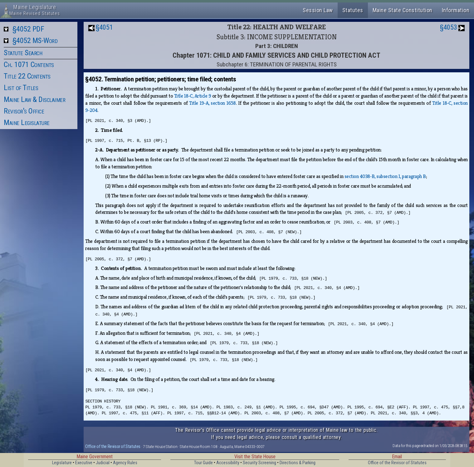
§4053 (448, 27)
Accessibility (227, 462)
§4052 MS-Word (35, 40)
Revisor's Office (24, 111)
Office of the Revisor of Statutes (112, 446)
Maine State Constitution (402, 10)
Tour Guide (203, 462)
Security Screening (259, 462)
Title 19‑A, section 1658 (212, 103)
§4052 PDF (28, 29)
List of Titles (21, 87)
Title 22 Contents (27, 76)
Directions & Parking (297, 462)
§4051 (104, 27)
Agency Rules (125, 462)
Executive (83, 462)
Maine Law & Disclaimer (34, 99)
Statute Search (23, 52)
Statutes (352, 10)
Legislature (62, 462)
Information (456, 10)
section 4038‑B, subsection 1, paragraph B (385, 176)
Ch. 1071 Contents (29, 64)
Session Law (318, 10)
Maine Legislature (27, 122)
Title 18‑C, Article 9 (192, 96)
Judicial (103, 462)
